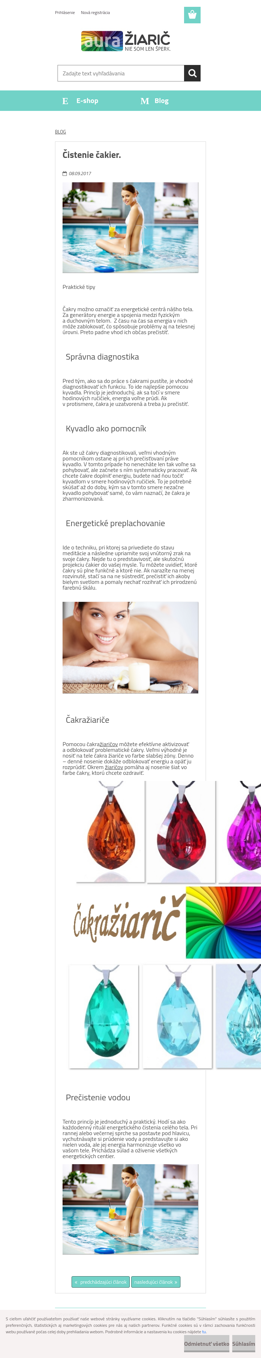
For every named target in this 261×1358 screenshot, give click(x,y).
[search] (192, 73)
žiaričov (109, 744)
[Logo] (126, 42)
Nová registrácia (95, 12)
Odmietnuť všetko (206, 1343)
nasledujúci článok (153, 1282)
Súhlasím (243, 1343)
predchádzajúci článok (103, 1282)
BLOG (60, 131)
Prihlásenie (65, 12)
